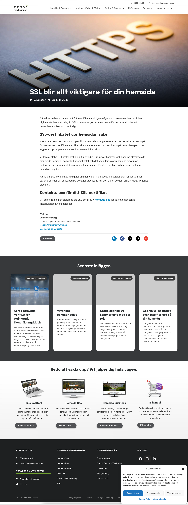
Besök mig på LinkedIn (51, 229)
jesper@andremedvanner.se (53, 225)
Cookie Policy (145, 499)
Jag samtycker (133, 493)
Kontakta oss (102, 199)
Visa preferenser (174, 493)
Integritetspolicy (160, 499)
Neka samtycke (153, 493)
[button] (183, 469)
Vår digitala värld (60, 100)
